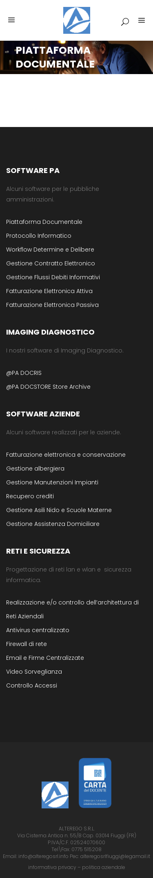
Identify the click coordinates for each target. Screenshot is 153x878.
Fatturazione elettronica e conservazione (66, 455)
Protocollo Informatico (38, 236)
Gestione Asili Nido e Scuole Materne (59, 510)
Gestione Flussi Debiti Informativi (53, 277)
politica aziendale (103, 867)
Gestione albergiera (35, 468)
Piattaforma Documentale (44, 222)
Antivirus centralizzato (37, 630)
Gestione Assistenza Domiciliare (53, 524)
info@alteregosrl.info (43, 856)
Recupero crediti (30, 496)
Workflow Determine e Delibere (50, 249)
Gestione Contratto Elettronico (50, 263)
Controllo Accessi (31, 685)
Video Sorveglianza (34, 672)
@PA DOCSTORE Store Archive (48, 387)
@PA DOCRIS (24, 373)
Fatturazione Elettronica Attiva (49, 291)
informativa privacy (52, 867)
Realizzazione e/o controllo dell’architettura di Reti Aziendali (72, 609)
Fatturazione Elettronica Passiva (52, 305)
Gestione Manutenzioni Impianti (52, 482)
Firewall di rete (26, 644)
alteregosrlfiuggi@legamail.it (115, 856)
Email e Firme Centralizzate (45, 658)
